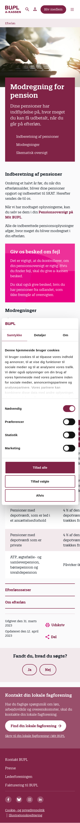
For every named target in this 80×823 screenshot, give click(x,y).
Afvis (40, 495)
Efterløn (10, 23)
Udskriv (55, 625)
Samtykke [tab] (14, 335)
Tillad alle (40, 467)
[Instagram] (29, 799)
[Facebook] (8, 799)
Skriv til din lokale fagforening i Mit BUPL (35, 736)
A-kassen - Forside (13, 9)
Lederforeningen (18, 776)
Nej (48, 670)
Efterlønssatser (18, 590)
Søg (27, 9)
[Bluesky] (19, 799)
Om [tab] (65, 335)
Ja (29, 670)
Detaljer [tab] (40, 335)
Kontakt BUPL (16, 759)
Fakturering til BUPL (21, 785)
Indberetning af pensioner (37, 136)
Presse (10, 768)
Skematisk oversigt (32, 153)
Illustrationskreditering (25, 815)
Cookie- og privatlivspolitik (25, 810)
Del (51, 637)
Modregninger (27, 144)
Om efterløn (15, 602)
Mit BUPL (35, 9)
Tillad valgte (40, 481)
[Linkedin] (40, 799)
